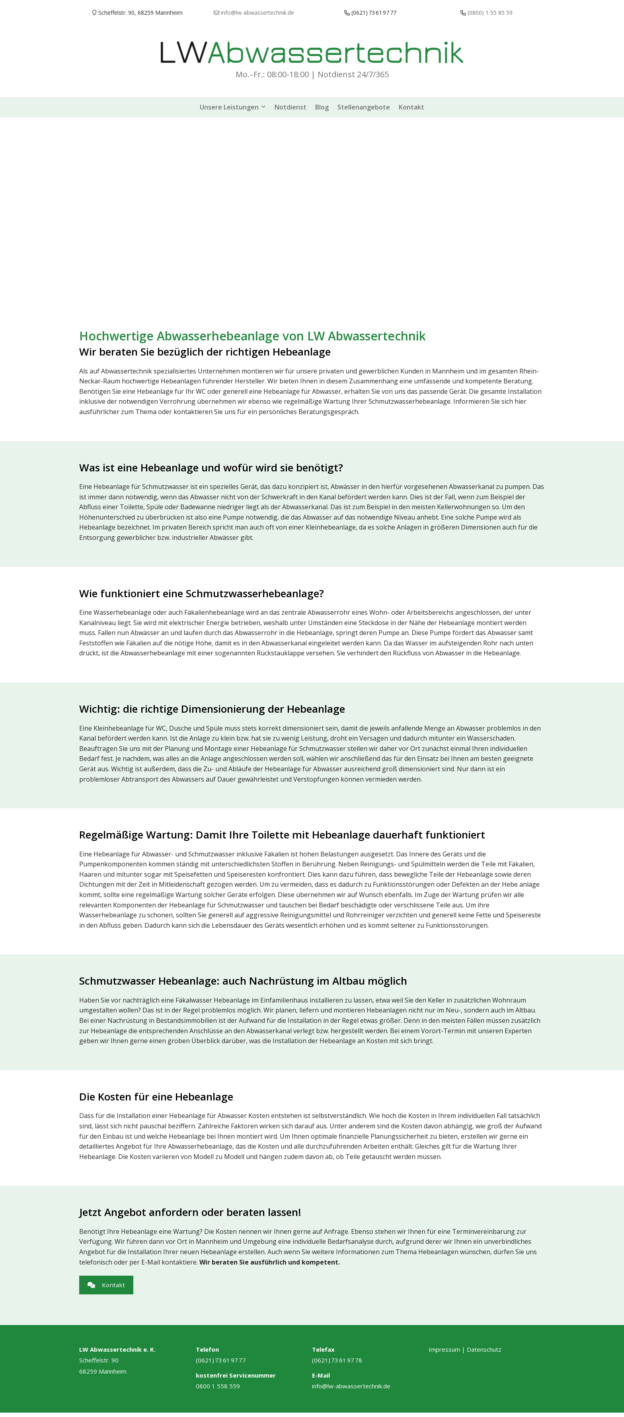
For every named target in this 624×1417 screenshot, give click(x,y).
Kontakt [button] (109, 1283)
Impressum (444, 1354)
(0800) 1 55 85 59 (490, 12)
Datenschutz (484, 1354)
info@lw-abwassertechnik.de (351, 1390)
